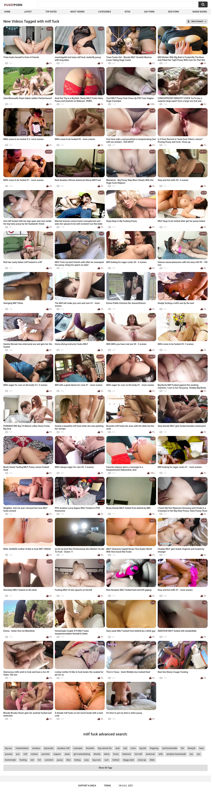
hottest (115, 760)
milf (25, 754)
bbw (68, 760)
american (150, 754)
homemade (10, 760)
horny (116, 754)
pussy (60, 760)
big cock (97, 760)
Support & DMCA (87, 785)
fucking (23, 760)
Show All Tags (105, 768)
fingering (154, 748)
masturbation (22, 748)
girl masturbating (82, 754)
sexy (86, 760)
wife (161, 754)
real (125, 748)
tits (182, 748)
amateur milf (63, 748)
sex (191, 754)
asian (67, 754)
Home (7, 11)
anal (117, 748)
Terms (107, 785)
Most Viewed (77, 11)
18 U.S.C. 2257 (126, 785)
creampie (77, 748)
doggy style (128, 760)
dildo (152, 760)
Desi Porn (173, 11)
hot (39, 760)
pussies (8, 754)
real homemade (169, 748)
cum (106, 760)
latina (106, 754)
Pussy (13, 5)
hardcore (126, 754)
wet (32, 760)
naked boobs (200, 11)
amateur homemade (176, 754)
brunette (90, 748)
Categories (104, 11)
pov (18, 754)
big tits (143, 748)
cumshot (49, 760)
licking (77, 760)
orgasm (57, 754)
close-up (142, 760)
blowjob (191, 748)
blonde (97, 754)
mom (133, 748)
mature (34, 754)
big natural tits (105, 748)
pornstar (46, 754)
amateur (36, 748)
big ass (8, 748)
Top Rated (51, 11)
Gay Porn (149, 11)
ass (198, 754)
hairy (201, 748)
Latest (28, 11)
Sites (127, 11)
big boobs (49, 748)
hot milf (138, 754)
